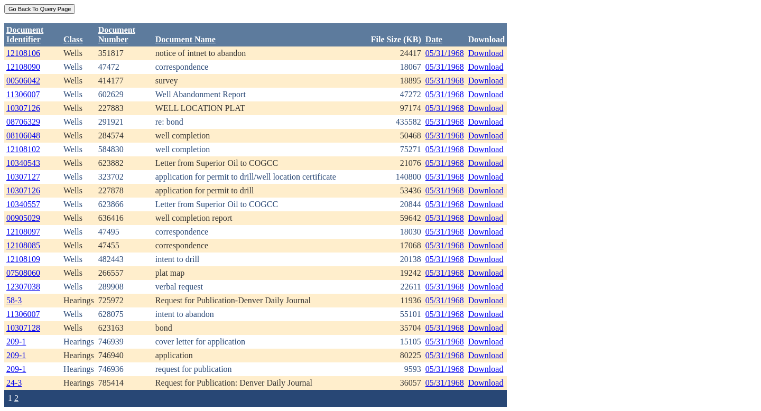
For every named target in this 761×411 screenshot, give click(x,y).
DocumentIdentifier (24, 34)
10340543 (23, 162)
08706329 (23, 121)
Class (72, 39)
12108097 (23, 231)
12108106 (23, 53)
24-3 (14, 382)
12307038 (23, 286)
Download (486, 53)
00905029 (23, 217)
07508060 (23, 272)
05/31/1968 (444, 53)
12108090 (23, 66)
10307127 (23, 176)
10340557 (23, 204)
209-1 (16, 341)
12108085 (23, 245)
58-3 (14, 300)
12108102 (23, 149)
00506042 (23, 80)
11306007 (23, 94)
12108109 (23, 259)
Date (433, 39)
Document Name (185, 39)
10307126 (23, 108)
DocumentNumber (116, 34)
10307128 (23, 327)
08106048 (23, 135)
